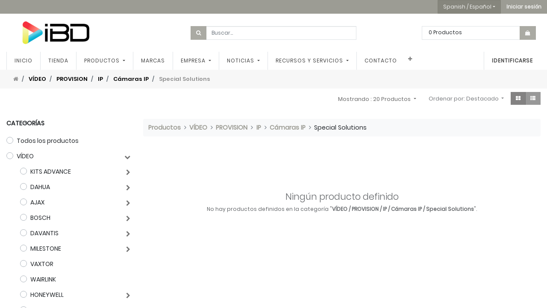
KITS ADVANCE (50, 171)
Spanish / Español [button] (467, 6)
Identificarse (512, 60)
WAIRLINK (43, 279)
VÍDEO (37, 79)
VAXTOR (41, 264)
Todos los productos (48, 140)
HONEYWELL (47, 294)
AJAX (37, 202)
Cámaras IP (131, 79)
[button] (524, 7)
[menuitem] (23, 61)
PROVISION (72, 79)
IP (100, 79)
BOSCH (40, 217)
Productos (164, 127)
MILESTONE (45, 248)
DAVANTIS (44, 233)
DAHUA (40, 187)
